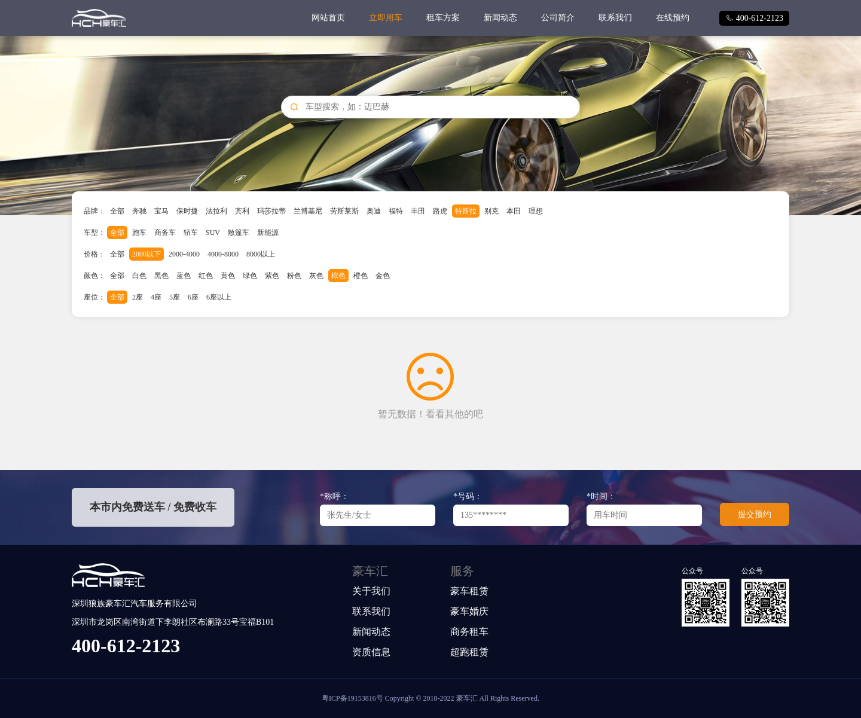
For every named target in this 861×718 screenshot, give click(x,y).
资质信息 (371, 652)
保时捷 (187, 211)
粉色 (294, 275)
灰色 (316, 275)
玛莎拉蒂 (271, 211)
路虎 (440, 211)
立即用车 (385, 17)
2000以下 (146, 254)
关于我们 (371, 591)
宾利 (242, 211)
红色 (206, 275)
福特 (396, 211)
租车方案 (443, 17)
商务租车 (469, 632)
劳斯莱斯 (344, 211)
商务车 (165, 232)
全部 (117, 211)
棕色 (338, 275)
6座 (193, 297)
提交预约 (754, 514)
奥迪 (374, 211)
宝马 (161, 211)
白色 (139, 275)
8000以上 (260, 254)
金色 (382, 275)
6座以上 (218, 297)
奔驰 (139, 211)
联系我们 (615, 17)
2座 (137, 297)
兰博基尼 (308, 211)
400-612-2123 (754, 18)
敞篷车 (238, 232)
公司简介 (558, 17)
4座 (156, 297)
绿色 (250, 275)
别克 (491, 211)
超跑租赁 (469, 652)
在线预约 (672, 17)
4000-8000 (223, 254)
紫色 (272, 275)
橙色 (360, 275)
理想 (536, 211)
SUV (213, 232)
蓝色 (183, 275)
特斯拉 (466, 211)
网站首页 (328, 17)
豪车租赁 (469, 591)
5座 (174, 297)
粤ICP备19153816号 (352, 698)
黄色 (228, 275)
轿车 (191, 232)
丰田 (418, 211)
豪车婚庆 (469, 611)
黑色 (161, 275)
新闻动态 (500, 17)
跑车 (139, 232)
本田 (513, 211)
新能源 (268, 232)
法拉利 (216, 211)
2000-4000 (184, 254)
